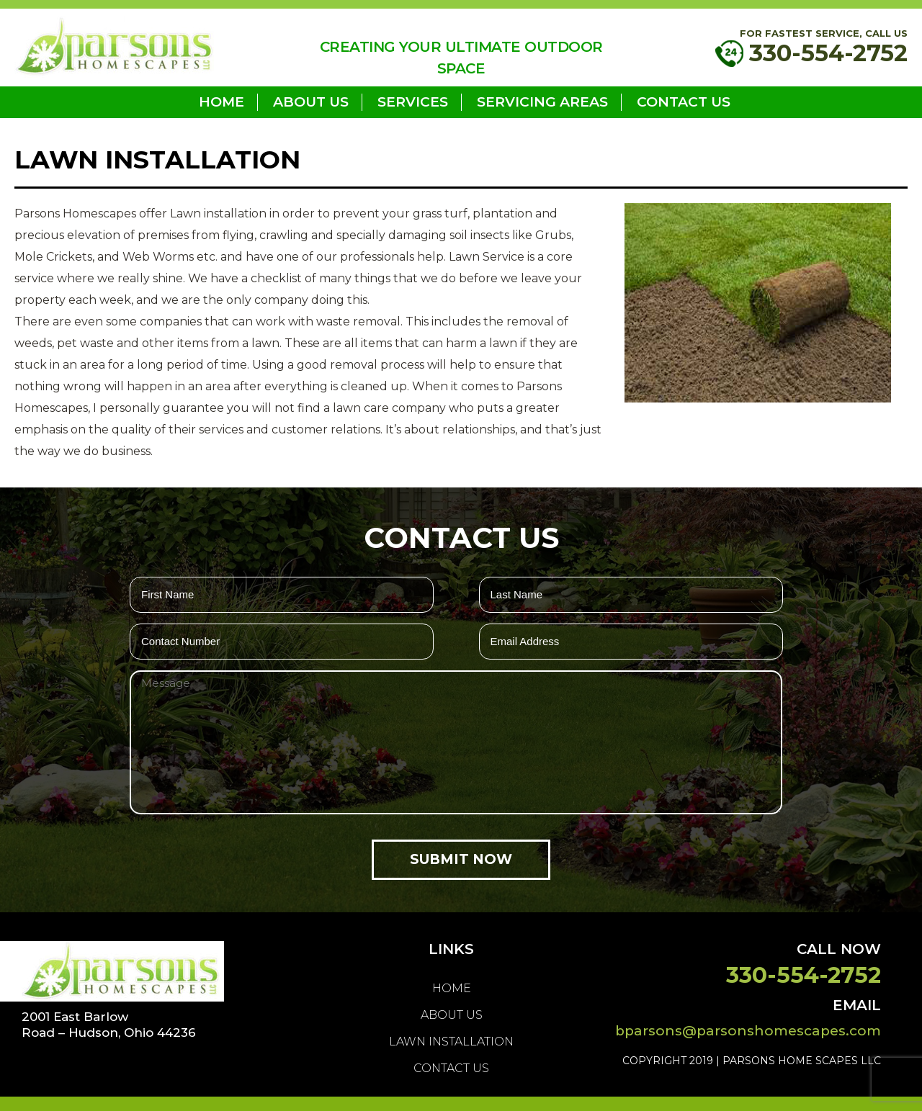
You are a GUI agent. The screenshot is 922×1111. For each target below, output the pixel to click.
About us (311, 102)
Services (412, 102)
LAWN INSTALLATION (451, 1041)
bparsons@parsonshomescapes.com (748, 1030)
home (221, 102)
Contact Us (683, 102)
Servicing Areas (542, 102)
